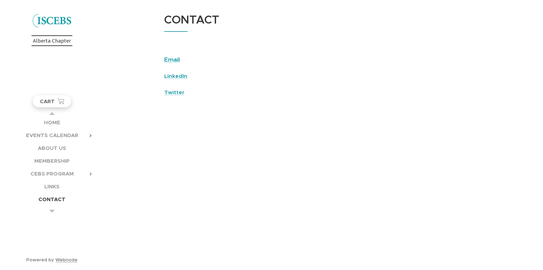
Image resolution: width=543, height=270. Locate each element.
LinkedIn (175, 76)
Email (172, 59)
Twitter (174, 92)
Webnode (66, 260)
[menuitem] (52, 122)
